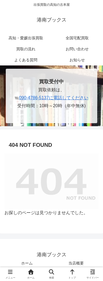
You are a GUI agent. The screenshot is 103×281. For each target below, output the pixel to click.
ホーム (27, 263)
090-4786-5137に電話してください (53, 97)
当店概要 (76, 263)
